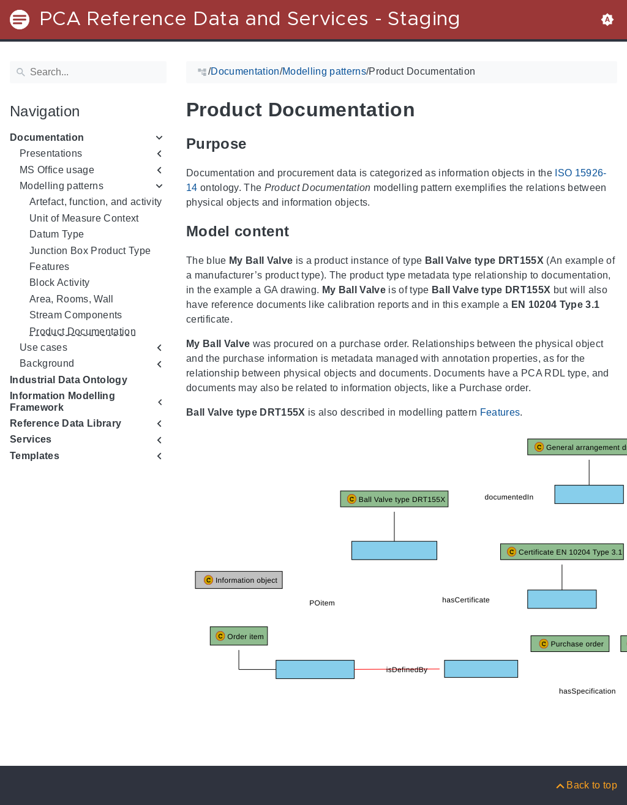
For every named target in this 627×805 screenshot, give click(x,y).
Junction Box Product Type (90, 250)
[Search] (88, 72)
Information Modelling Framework (62, 401)
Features (49, 266)
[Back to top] (585, 785)
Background (47, 363)
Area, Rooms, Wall (71, 299)
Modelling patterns (61, 186)
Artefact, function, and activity (95, 202)
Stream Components (75, 315)
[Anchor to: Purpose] (260, 144)
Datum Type (56, 234)
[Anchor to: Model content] (303, 231)
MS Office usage (57, 170)
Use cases (43, 347)
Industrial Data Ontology (68, 380)
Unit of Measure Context (84, 218)
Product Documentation (82, 331)
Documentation (47, 137)
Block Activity (59, 282)
